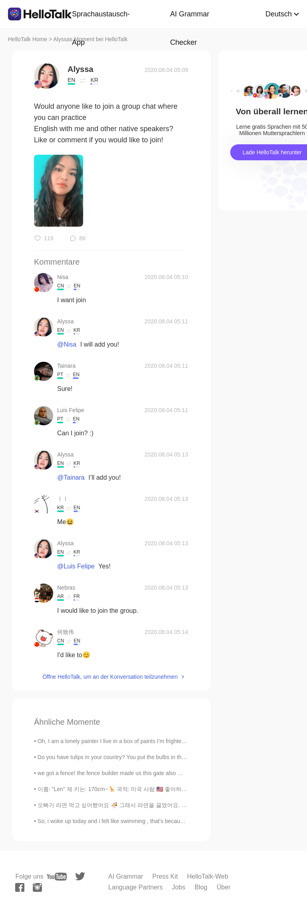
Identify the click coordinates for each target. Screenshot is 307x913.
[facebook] (19, 887)
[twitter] (80, 876)
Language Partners (135, 887)
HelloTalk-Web (207, 876)
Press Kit (165, 876)
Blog (201, 887)
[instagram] (37, 887)
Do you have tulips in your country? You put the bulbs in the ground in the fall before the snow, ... (157, 757)
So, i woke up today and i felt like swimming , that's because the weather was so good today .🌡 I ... (161, 821)
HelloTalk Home (27, 39)
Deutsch (278, 14)
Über (224, 887)
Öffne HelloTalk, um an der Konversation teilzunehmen (109, 677)
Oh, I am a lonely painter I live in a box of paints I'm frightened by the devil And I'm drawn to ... (154, 741)
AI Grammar (125, 876)
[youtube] (57, 877)
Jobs (178, 887)
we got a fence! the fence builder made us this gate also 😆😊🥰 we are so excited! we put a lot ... (159, 773)
